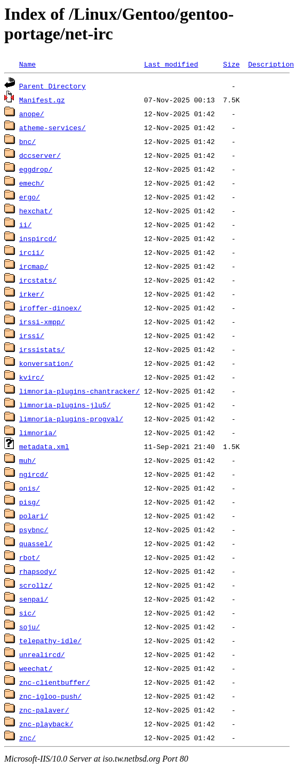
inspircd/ (38, 238)
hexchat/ (35, 210)
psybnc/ (34, 529)
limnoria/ (38, 432)
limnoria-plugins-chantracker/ (79, 391)
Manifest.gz (42, 100)
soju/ (29, 626)
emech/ (31, 183)
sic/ (27, 613)
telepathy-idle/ (50, 640)
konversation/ (46, 363)
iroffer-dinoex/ (50, 308)
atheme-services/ (52, 127)
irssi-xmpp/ (42, 321)
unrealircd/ (42, 654)
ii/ (25, 224)
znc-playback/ (46, 724)
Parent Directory (52, 86)
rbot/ (29, 557)
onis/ (29, 488)
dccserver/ (40, 155)
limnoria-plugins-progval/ (71, 418)
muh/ (27, 460)
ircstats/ (38, 280)
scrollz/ (35, 585)
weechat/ (35, 668)
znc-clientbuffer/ (54, 682)
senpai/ (34, 599)
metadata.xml (44, 446)
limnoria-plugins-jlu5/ (65, 405)
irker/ (31, 294)
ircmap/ (34, 266)
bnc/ (27, 141)
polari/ (34, 516)
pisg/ (29, 502)
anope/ (31, 113)
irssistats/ (42, 349)
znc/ (27, 737)
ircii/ (31, 252)
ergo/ (29, 197)
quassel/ (35, 543)
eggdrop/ (35, 169)
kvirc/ (31, 377)
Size (231, 64)
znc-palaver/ (44, 710)
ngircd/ (34, 474)
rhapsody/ (38, 571)
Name (27, 64)
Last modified (171, 64)
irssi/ (31, 335)
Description (271, 64)
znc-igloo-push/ (50, 696)
